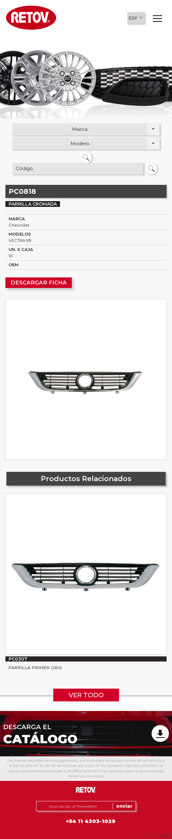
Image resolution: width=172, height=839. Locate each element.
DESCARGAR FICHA (39, 282)
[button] (136, 18)
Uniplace (163, 835)
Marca (79, 129)
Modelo (80, 143)
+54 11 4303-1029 (91, 821)
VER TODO (86, 695)
